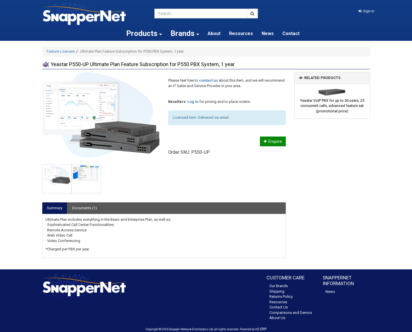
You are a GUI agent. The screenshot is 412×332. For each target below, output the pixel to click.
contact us (208, 80)
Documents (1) (84, 208)
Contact (291, 33)
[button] (366, 11)
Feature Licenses (61, 51)
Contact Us (278, 307)
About (214, 33)
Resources (241, 33)
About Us (277, 318)
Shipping (276, 291)
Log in (192, 101)
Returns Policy (281, 296)
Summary (54, 208)
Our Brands (278, 286)
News (268, 33)
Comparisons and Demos (290, 312)
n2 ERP (261, 329)
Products (144, 33)
